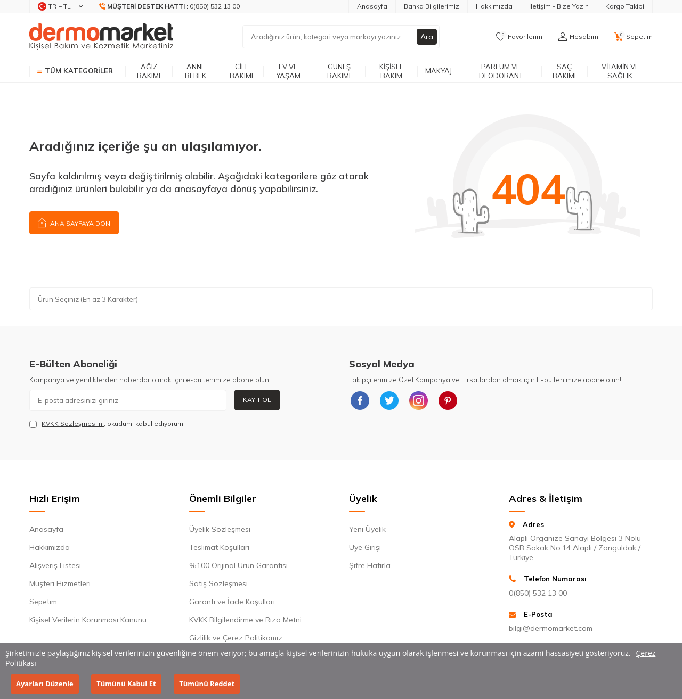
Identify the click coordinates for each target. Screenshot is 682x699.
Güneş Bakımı (339, 71)
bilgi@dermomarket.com (550, 628)
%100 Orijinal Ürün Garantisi (238, 565)
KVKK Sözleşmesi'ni (73, 423)
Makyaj (438, 71)
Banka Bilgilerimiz (431, 6)
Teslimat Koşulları (219, 547)
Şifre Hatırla (370, 565)
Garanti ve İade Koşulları (232, 601)
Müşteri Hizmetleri (60, 583)
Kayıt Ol (257, 400)
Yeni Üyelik (367, 529)
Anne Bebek (195, 71)
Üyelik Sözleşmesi (219, 529)
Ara (426, 37)
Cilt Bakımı (241, 71)
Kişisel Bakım (391, 71)
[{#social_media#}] (359, 400)
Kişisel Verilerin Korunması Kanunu (88, 619)
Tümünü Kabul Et (126, 683)
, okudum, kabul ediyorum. (107, 424)
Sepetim (43, 601)
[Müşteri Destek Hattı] (169, 6)
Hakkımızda (494, 6)
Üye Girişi (365, 547)
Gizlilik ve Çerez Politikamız (235, 638)
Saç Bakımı (564, 71)
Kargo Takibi (624, 6)
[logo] (101, 37)
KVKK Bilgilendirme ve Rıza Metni (245, 619)
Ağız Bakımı (148, 71)
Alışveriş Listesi (55, 565)
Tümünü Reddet (206, 683)
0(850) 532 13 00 (538, 593)
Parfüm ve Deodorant (501, 71)
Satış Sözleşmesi (218, 583)
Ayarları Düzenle (45, 683)
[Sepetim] (633, 36)
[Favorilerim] (519, 36)
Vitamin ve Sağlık (620, 71)
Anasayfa (372, 6)
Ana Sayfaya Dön (74, 222)
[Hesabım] (578, 36)
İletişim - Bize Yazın (559, 6)
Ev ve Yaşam (288, 71)
